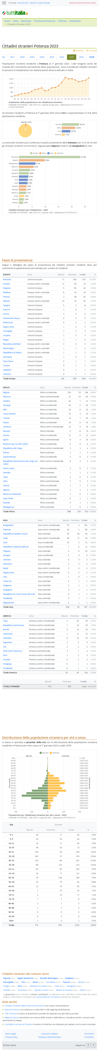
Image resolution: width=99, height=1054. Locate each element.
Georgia (6, 555)
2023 (71, 57)
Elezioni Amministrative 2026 (82, 3)
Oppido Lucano (44, 990)
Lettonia (7, 374)
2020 (42, 57)
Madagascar (8, 507)
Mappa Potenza (12, 1017)
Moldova (6, 292)
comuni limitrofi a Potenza (48, 997)
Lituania (6, 335)
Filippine (7, 551)
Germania (7, 357)
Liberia (6, 485)
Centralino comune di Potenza (18, 1024)
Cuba (5, 621)
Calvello (9, 990)
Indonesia (7, 564)
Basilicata (26, 21)
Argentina (7, 642)
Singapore (7, 590)
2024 (81, 57)
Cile (4, 647)
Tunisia (6, 418)
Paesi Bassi (8, 361)
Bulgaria (7, 288)
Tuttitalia (12, 3)
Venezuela (7, 634)
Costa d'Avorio (9, 414)
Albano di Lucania (67, 990)
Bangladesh (8, 525)
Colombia (7, 638)
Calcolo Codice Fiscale (39, 3)
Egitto (6, 439)
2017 (12, 57)
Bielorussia (8, 322)
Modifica (78, 50)
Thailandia (7, 598)
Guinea (6, 435)
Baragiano (74, 986)
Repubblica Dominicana (13, 625)
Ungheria (7, 370)
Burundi (6, 431)
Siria (5, 542)
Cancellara (53, 982)
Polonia (6, 297)
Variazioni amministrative (49, 1037)
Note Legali (10, 1034)
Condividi (91, 50)
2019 (32, 57)
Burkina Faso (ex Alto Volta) (15, 444)
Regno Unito (8, 327)
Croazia (6, 365)
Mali (5, 409)
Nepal (5, 568)
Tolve (59, 986)
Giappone (7, 585)
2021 (52, 57)
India (5, 538)
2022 (61, 57)
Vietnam (7, 559)
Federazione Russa (11, 318)
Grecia (6, 314)
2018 (22, 57)
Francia (6, 309)
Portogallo (7, 331)
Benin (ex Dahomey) (12, 494)
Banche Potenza (12, 1009)
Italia (15, 21)
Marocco (7, 396)
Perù (5, 655)
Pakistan (7, 529)
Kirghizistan (8, 572)
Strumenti (89, 1034)
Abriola (84, 982)
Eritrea (6, 452)
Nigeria (6, 392)
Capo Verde (8, 498)
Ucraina (6, 284)
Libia (5, 481)
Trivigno (9, 986)
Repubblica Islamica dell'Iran (16, 547)
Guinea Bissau (9, 457)
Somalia (6, 472)
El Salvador (8, 668)
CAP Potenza (11, 1013)
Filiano (85, 990)
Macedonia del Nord (12, 344)
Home (7, 21)
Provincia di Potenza (44, 21)
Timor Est (7, 581)
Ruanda (6, 502)
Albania (6, 301)
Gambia (6, 401)
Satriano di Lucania (41, 986)
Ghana (6, 422)
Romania (7, 279)
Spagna (6, 305)
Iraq (5, 577)
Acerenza (25, 990)
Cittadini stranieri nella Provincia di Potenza (24, 1005)
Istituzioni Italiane (49, 1034)
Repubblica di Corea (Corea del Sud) (19, 594)
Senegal (6, 405)
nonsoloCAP (22, 3)
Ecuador (6, 659)
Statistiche (75, 21)
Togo (5, 477)
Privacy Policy (11, 1037)
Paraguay (7, 664)
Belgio (6, 340)
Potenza (62, 21)
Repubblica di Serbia (12, 352)
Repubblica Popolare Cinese (15, 534)
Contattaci (89, 1037)
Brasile (6, 629)
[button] (88, 1045)
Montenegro (8, 348)
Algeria (6, 490)
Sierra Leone (8, 468)
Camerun (7, 426)
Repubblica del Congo (12, 448)
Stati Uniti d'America (12, 651)
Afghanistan (8, 602)
